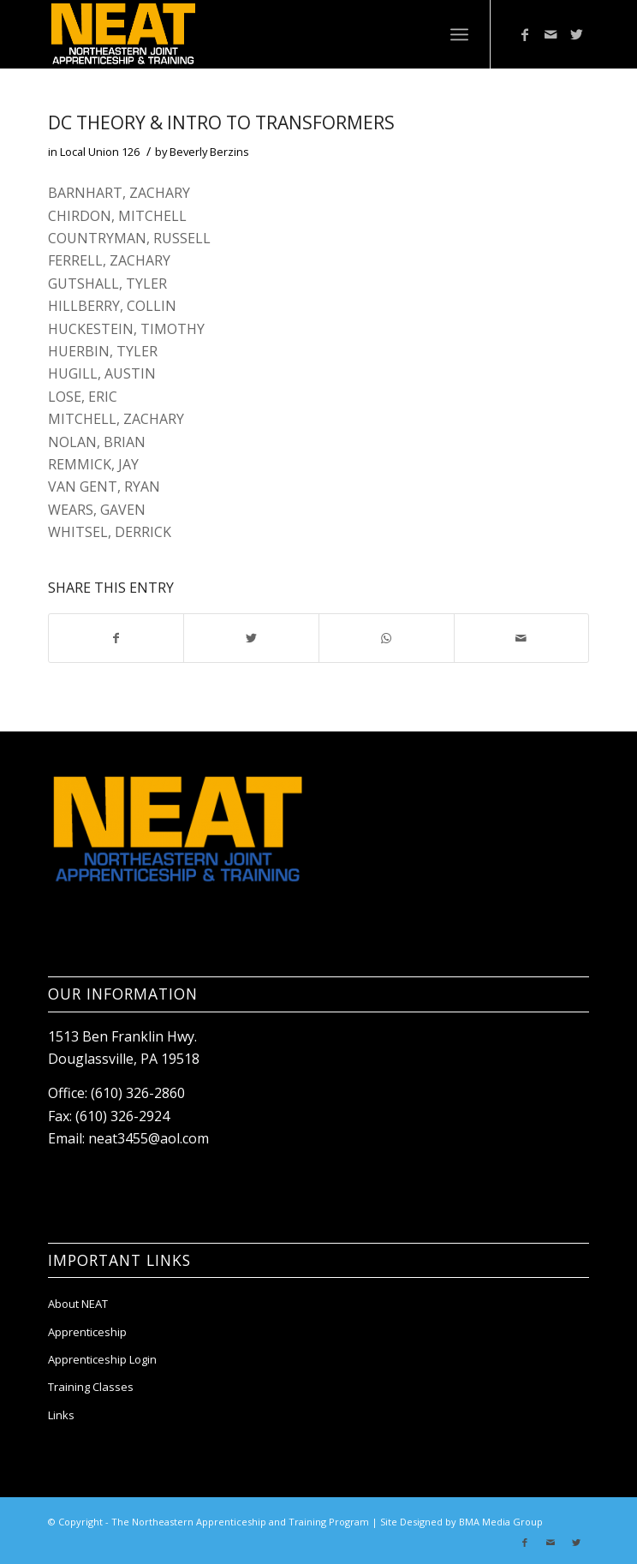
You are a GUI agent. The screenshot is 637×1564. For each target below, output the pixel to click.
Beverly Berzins (209, 151)
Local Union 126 (100, 151)
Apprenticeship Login (102, 1359)
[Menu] (459, 34)
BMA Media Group (501, 1521)
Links (61, 1415)
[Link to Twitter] (576, 34)
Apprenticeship (87, 1332)
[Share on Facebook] (116, 638)
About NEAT (78, 1303)
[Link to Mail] (550, 34)
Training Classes (91, 1386)
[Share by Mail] (522, 638)
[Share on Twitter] (251, 638)
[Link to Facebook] (525, 34)
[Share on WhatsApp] (386, 638)
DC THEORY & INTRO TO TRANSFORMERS (221, 122)
